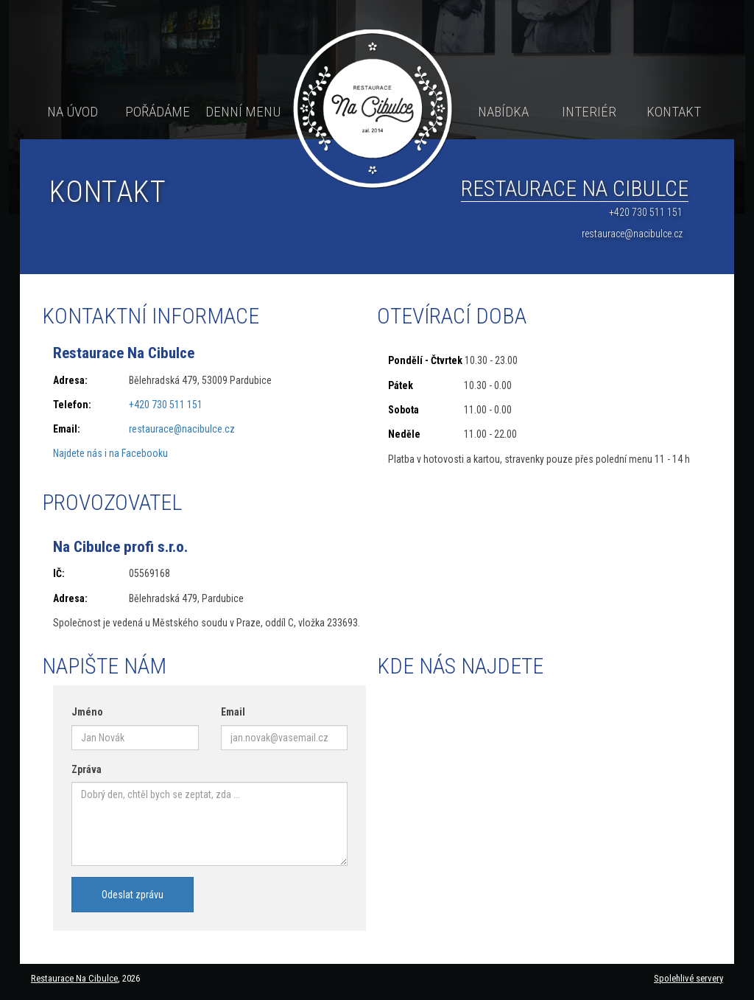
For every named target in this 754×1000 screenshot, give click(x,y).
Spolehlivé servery (688, 978)
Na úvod (72, 111)
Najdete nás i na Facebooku (110, 453)
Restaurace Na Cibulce (74, 978)
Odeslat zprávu (132, 895)
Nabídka (503, 111)
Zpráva (86, 769)
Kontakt (673, 111)
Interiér (589, 111)
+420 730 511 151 (646, 212)
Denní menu (243, 111)
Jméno (87, 712)
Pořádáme (157, 111)
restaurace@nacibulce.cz (632, 233)
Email (233, 712)
